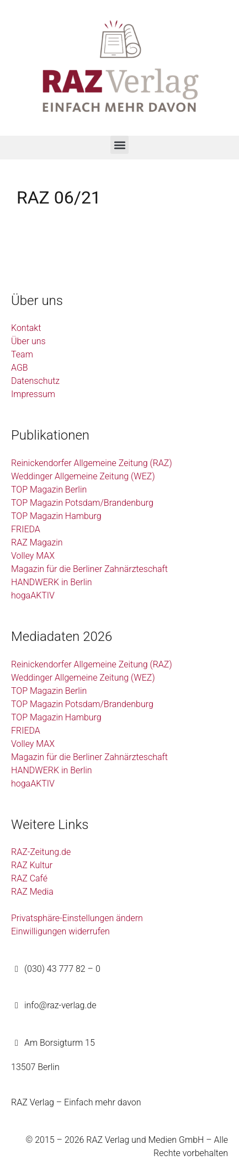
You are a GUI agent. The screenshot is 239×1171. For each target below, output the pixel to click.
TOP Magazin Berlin (49, 489)
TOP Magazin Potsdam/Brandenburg (82, 503)
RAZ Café (29, 878)
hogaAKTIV (33, 595)
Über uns (28, 341)
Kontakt (26, 328)
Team (22, 354)
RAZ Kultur (31, 865)
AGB (19, 367)
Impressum (33, 394)
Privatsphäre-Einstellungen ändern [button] (77, 918)
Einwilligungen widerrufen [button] (60, 931)
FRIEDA (25, 529)
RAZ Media (32, 891)
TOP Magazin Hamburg (56, 516)
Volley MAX (33, 555)
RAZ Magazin (37, 542)
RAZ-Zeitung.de (41, 852)
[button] (119, 145)
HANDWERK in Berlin (51, 582)
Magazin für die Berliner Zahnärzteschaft (89, 569)
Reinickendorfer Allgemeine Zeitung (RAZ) (91, 463)
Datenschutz (35, 381)
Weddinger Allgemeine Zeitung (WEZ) (83, 476)
